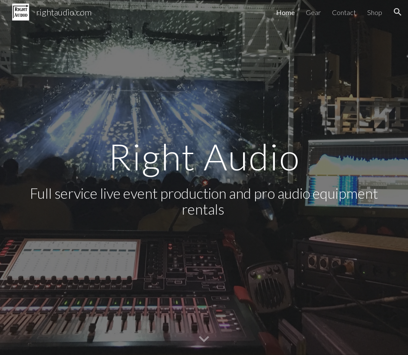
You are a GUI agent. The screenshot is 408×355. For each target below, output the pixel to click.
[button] (397, 12)
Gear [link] (313, 12)
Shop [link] (374, 12)
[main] (204, 178)
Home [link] (285, 12)
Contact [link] (344, 12)
